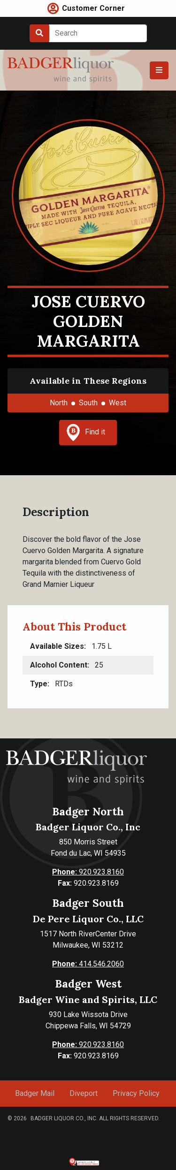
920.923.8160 (88, 871)
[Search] (98, 33)
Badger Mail (34, 1093)
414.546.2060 (88, 963)
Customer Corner (93, 8)
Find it (86, 432)
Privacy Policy (136, 1093)
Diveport (83, 1093)
